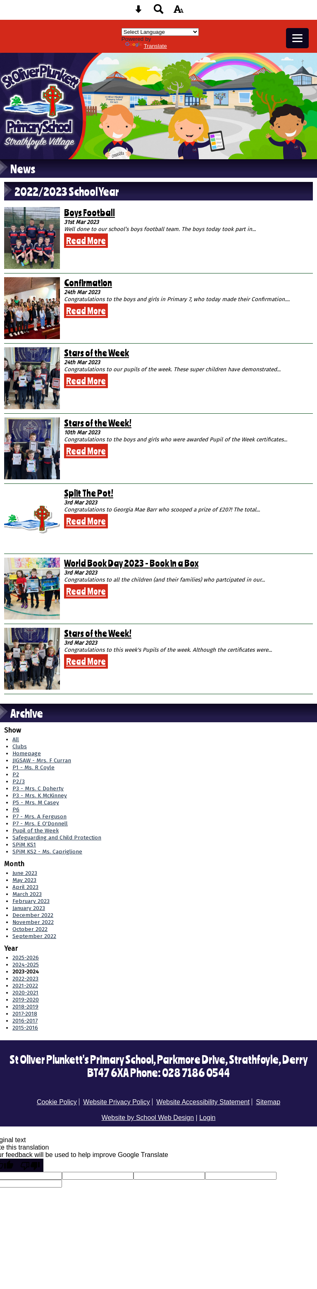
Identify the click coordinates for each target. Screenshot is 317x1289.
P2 (15, 774)
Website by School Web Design (148, 1117)
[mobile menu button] (297, 38)
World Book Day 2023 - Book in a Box (131, 563)
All (15, 739)
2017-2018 (24, 1013)
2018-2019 (25, 1006)
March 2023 (27, 894)
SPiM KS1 (24, 844)
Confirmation (88, 282)
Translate (146, 46)
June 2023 (24, 873)
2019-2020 (25, 999)
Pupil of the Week (35, 830)
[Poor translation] (30, 1165)
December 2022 (32, 915)
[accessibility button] (178, 11)
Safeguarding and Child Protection (56, 837)
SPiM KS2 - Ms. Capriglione (47, 851)
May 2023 (24, 880)
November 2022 (33, 922)
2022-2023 (25, 978)
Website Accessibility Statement (203, 1101)
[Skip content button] (138, 11)
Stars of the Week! (97, 422)
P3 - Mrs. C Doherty (38, 788)
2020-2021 (25, 992)
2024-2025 (25, 964)
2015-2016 (25, 1027)
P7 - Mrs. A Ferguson (39, 816)
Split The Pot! (88, 493)
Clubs (19, 746)
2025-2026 (25, 957)
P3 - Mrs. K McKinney (39, 795)
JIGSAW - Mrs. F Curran (41, 760)
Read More (86, 241)
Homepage (26, 753)
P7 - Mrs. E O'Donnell (40, 823)
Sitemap (268, 1101)
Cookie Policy (57, 1101)
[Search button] (159, 11)
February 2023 (31, 901)
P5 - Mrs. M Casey (35, 802)
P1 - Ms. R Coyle (33, 767)
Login (207, 1117)
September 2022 (34, 936)
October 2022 (30, 929)
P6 (15, 809)
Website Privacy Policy (116, 1101)
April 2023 (25, 887)
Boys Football (89, 212)
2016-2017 (25, 1020)
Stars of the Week (96, 352)
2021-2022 (25, 985)
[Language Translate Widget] (160, 32)
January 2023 (28, 908)
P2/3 (18, 781)
